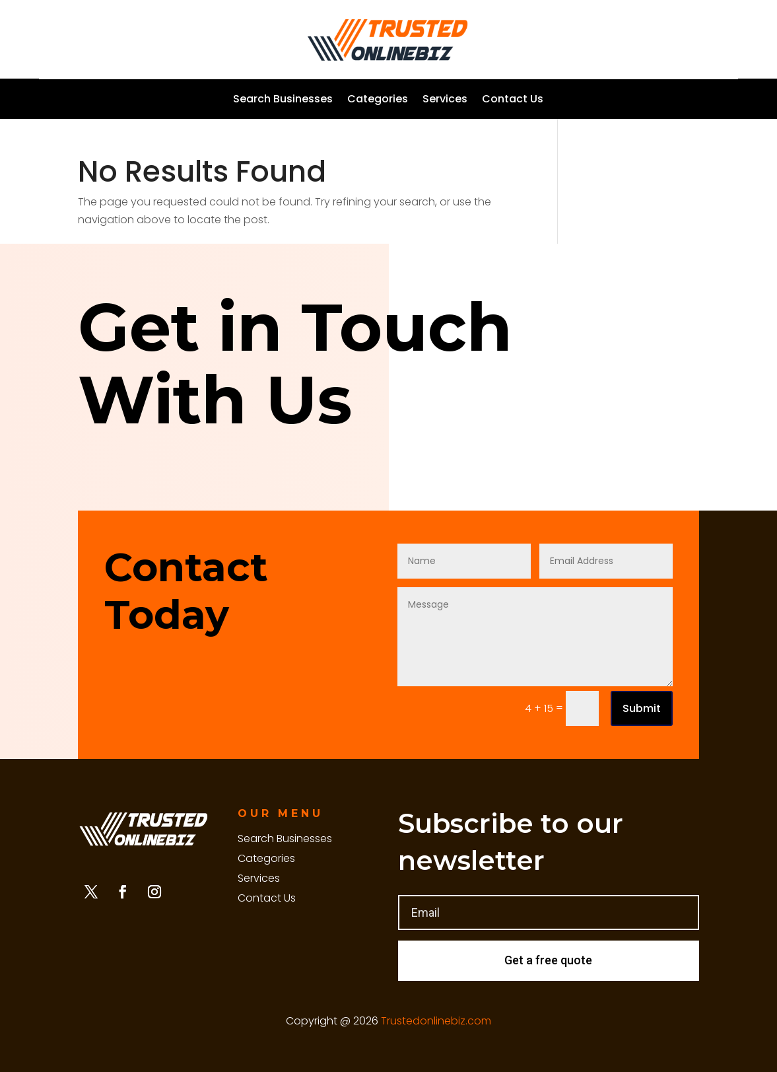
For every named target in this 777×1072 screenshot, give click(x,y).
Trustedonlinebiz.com (436, 1020)
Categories (377, 100)
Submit (642, 708)
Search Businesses (283, 100)
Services (444, 100)
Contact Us (512, 100)
